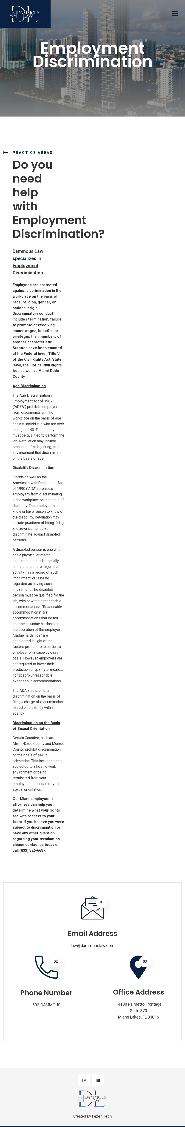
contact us (34, 844)
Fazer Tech (102, 1116)
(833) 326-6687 (32, 850)
